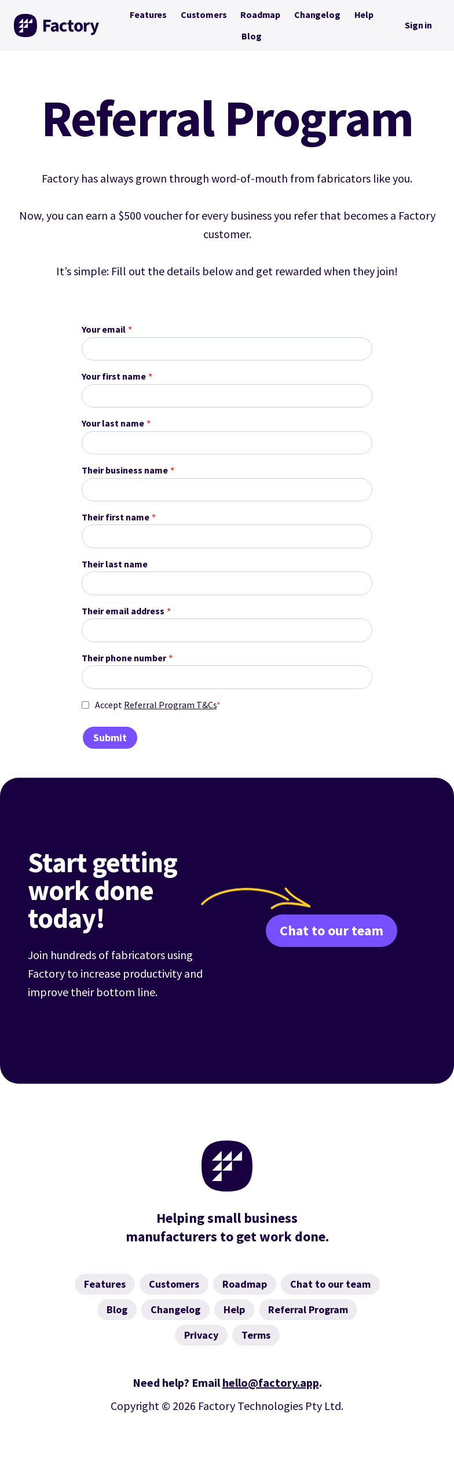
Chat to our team (331, 930)
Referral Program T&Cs (170, 705)
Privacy (201, 1335)
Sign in (418, 25)
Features (148, 14)
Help (364, 14)
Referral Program (308, 1309)
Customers (203, 14)
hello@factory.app (270, 1382)
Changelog (317, 14)
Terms (255, 1335)
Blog (251, 36)
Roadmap (260, 14)
